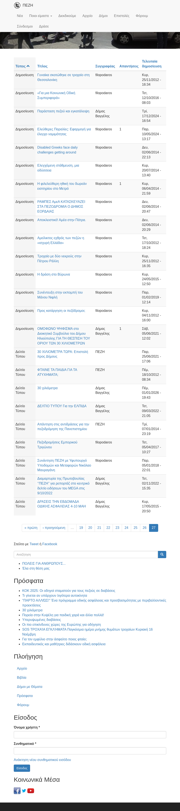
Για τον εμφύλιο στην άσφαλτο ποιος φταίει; (54, 639)
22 (108, 528)
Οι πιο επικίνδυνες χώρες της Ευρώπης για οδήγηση (61, 624)
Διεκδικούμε (67, 16)
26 (145, 528)
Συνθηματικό (25, 744)
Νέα (20, 16)
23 (117, 528)
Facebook (49, 544)
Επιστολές (121, 16)
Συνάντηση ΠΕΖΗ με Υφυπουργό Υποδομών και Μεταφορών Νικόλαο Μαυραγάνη (64, 465)
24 (126, 528)
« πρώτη (31, 528)
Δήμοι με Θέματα (29, 686)
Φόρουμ (142, 16)
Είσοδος (22, 768)
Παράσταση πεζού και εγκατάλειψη (63, 111)
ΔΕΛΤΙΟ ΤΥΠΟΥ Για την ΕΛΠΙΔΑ (61, 406)
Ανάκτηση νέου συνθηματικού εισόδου (42, 760)
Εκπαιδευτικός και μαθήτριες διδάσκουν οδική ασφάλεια (63, 644)
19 (81, 528)
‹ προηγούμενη (54, 528)
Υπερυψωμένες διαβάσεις (41, 619)
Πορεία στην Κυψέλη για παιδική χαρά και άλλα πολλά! (63, 615)
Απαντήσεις (128, 66)
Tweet (34, 544)
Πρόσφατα (25, 696)
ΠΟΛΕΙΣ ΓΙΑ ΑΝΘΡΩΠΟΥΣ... (44, 563)
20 (90, 528)
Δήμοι (103, 16)
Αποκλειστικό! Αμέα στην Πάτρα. (61, 220)
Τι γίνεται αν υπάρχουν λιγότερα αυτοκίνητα (54, 595)
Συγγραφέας (105, 66)
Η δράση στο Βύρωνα (53, 274)
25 (135, 528)
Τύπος (22, 66)
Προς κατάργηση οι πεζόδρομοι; (61, 310)
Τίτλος (42, 66)
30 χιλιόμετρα (47, 388)
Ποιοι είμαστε (40, 16)
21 (99, 528)
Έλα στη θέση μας (36, 568)
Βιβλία (21, 677)
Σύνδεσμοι (25, 26)
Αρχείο (87, 16)
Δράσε (44, 26)
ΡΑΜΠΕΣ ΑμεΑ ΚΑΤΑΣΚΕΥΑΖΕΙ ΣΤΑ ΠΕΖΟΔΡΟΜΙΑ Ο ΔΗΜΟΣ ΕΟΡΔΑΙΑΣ (61, 206)
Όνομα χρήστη (27, 727)
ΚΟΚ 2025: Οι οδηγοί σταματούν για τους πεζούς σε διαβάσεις (68, 590)
